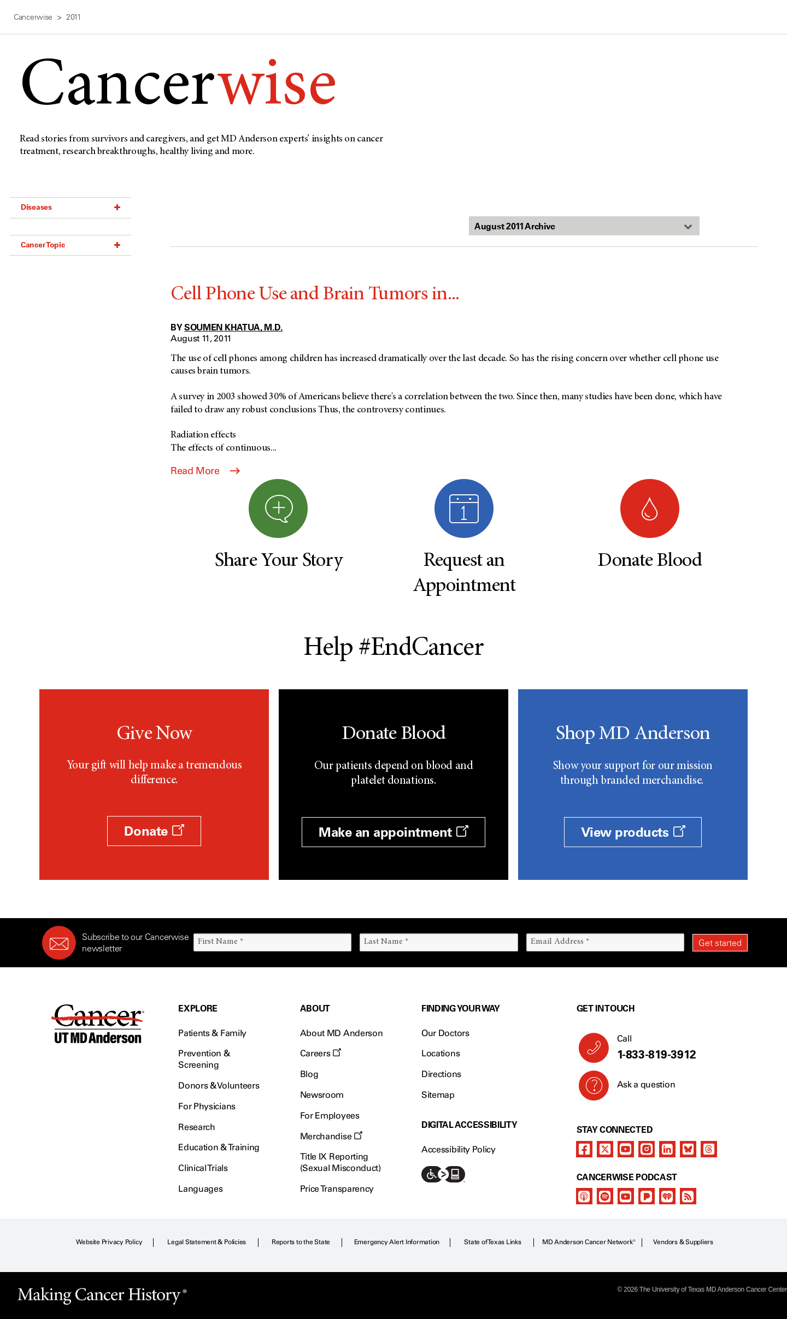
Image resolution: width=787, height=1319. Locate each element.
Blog (309, 1074)
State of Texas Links (492, 1242)
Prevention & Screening (204, 1059)
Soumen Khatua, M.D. (233, 327)
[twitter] (605, 1149)
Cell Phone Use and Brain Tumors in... (315, 295)
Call (678, 1047)
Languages (200, 1189)
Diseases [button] (70, 207)
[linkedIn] (667, 1149)
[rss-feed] (688, 1196)
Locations (440, 1053)
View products (633, 832)
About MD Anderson (341, 1033)
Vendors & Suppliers (683, 1242)
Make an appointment (393, 832)
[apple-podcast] (584, 1196)
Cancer (178, 88)
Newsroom (322, 1095)
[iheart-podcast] (667, 1196)
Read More (205, 471)
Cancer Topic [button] (70, 245)
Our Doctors (445, 1033)
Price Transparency (337, 1189)
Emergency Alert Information (397, 1242)
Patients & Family (212, 1033)
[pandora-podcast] (646, 1196)
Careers (320, 1053)
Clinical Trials (202, 1168)
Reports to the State (301, 1242)
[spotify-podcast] (605, 1196)
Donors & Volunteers (218, 1085)
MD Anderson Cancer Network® (589, 1242)
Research (196, 1127)
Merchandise (331, 1136)
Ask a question (640, 1088)
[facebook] (584, 1149)
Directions (441, 1074)
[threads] (708, 1149)
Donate (154, 831)
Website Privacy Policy (109, 1242)
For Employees (330, 1115)
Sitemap (438, 1095)
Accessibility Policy (458, 1149)
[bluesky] (688, 1149)
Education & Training (219, 1147)
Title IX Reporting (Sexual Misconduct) (340, 1162)
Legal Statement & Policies (206, 1242)
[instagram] (646, 1149)
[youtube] (625, 1149)
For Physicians (207, 1106)
